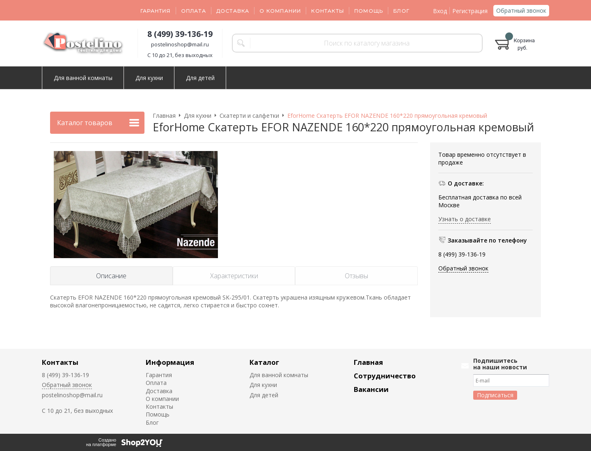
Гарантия (155, 11)
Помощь (368, 11)
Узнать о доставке (464, 219)
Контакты (327, 11)
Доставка (233, 11)
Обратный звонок (521, 10)
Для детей (200, 78)
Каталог (264, 362)
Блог (401, 11)
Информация (170, 362)
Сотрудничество (385, 375)
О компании (280, 11)
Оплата (193, 11)
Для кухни (149, 78)
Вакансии (371, 389)
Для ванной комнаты (83, 78)
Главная (368, 362)
